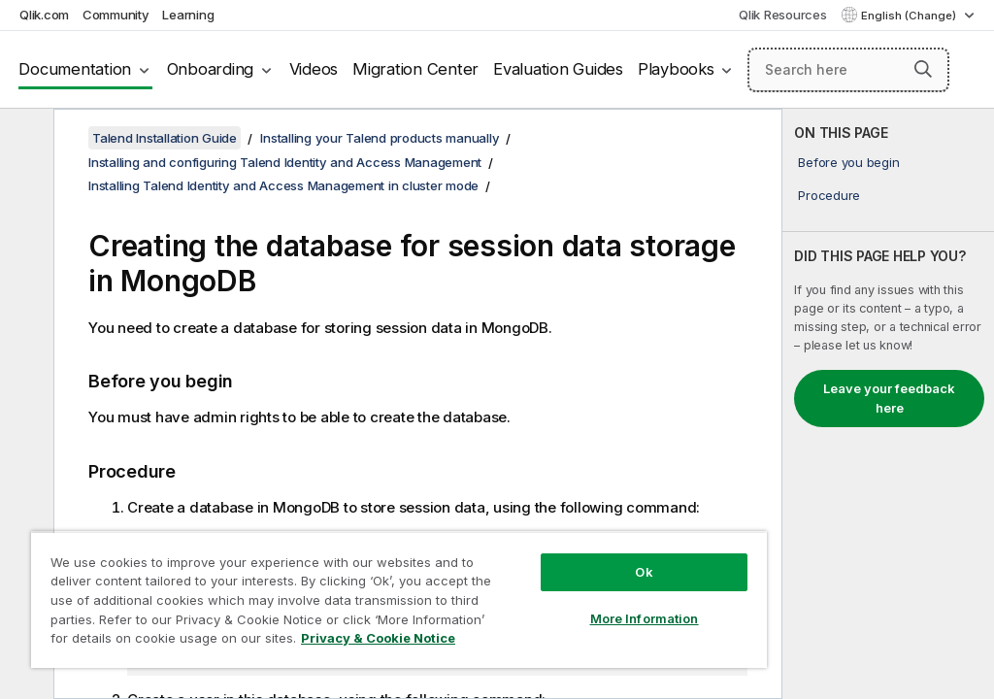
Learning (188, 14)
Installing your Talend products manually (379, 138)
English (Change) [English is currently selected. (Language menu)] (910, 15)
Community (116, 14)
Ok (643, 572)
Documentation (74, 69)
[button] (923, 69)
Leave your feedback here (889, 398)
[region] (399, 599)
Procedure (829, 195)
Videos (314, 69)
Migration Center (415, 69)
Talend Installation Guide (164, 138)
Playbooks (676, 69)
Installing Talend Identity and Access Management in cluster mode (283, 185)
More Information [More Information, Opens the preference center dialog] (644, 618)
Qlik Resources (783, 14)
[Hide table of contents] (24, 138)
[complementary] (888, 404)
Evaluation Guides (558, 69)
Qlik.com (44, 14)
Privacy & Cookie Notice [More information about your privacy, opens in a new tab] (378, 638)
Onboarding (210, 69)
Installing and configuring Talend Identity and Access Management (284, 162)
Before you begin (848, 162)
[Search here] (848, 70)
